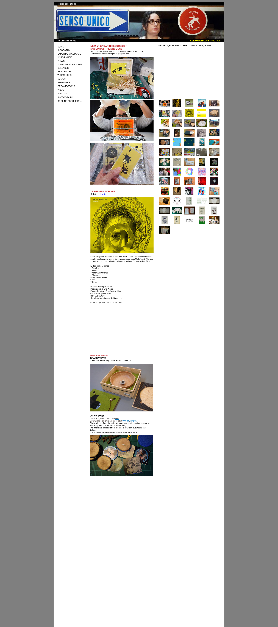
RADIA (133, 421)
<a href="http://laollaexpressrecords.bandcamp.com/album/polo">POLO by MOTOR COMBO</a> (117, 593)
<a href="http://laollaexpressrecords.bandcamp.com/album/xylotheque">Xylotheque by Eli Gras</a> (121, 520)
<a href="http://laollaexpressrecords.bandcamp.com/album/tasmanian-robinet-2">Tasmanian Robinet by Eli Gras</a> (121, 330)
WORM (126, 421)
